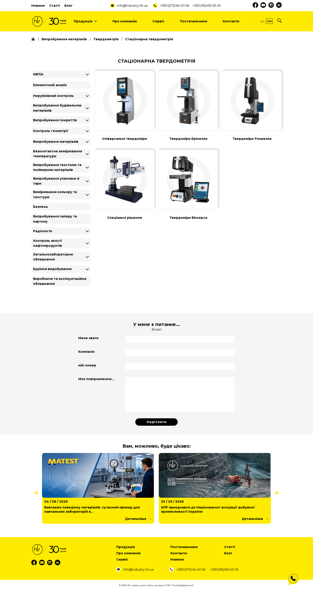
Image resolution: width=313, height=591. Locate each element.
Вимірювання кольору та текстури (55, 194)
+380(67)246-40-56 (174, 6)
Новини (38, 6)
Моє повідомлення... (96, 379)
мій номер (87, 365)
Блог (68, 6)
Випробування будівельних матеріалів (57, 107)
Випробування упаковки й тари (56, 180)
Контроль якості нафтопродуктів (47, 243)
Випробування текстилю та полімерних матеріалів (57, 167)
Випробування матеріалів (55, 142)
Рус (263, 21)
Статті (54, 6)
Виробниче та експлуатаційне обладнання (60, 281)
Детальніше (135, 519)
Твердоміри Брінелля (188, 139)
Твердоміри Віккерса (188, 218)
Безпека (40, 207)
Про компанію (124, 21)
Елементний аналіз (50, 85)
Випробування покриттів (55, 120)
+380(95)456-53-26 (206, 6)
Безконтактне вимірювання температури (57, 153)
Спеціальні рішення (124, 218)
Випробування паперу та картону (55, 218)
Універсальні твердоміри (124, 139)
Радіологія (42, 231)
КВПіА (38, 74)
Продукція (85, 21)
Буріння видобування (52, 269)
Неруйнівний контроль (53, 96)
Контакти (231, 21)
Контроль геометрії (50, 131)
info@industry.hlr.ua (132, 6)
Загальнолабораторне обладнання (53, 256)
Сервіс (158, 21)
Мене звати (88, 338)
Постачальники (193, 21)
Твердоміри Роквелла (252, 139)
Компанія (86, 352)
